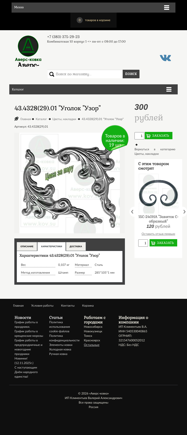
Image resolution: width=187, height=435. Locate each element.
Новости (23, 317)
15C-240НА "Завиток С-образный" (158, 219)
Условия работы (42, 305)
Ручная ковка (58, 354)
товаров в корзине (93, 20)
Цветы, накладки (64, 119)
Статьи (56, 317)
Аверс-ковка (28, 51)
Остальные (92, 345)
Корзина (88, 305)
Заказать (160, 136)
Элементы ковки (60, 345)
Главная (25, 119)
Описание (26, 246)
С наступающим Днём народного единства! (26, 372)
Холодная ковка (60, 349)
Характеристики (51, 246)
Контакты (68, 305)
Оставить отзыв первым (158, 234)
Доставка (76, 246)
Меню (19, 7)
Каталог (18, 89)
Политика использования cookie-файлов (59, 326)
